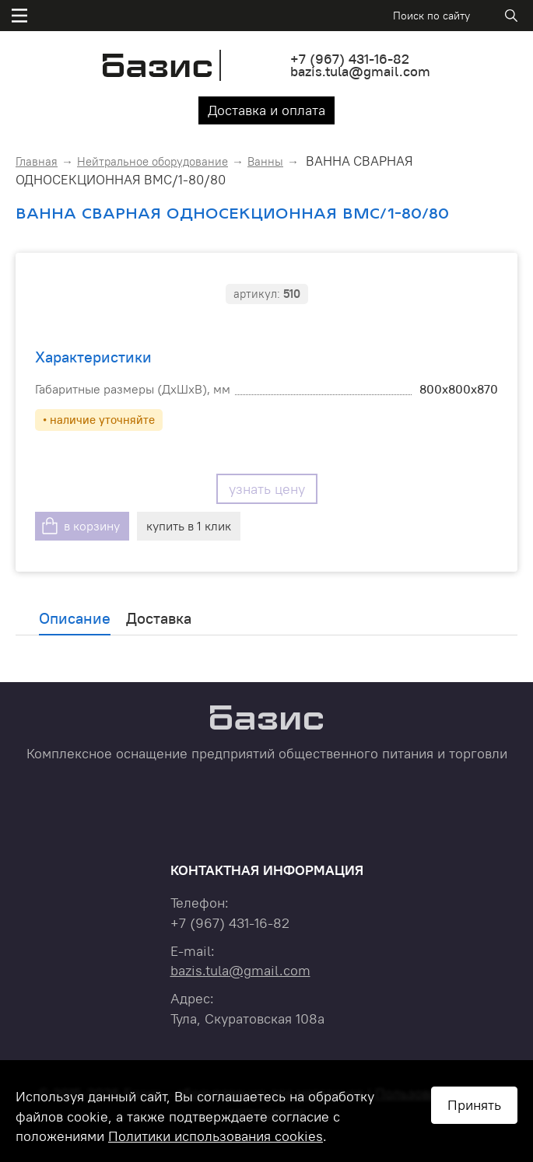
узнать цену (267, 489)
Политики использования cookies (215, 1136)
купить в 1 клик (188, 526)
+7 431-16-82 (349, 59)
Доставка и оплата (266, 110)
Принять (474, 1105)
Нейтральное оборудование (152, 161)
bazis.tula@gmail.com (360, 71)
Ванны (265, 161)
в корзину (92, 526)
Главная (37, 161)
